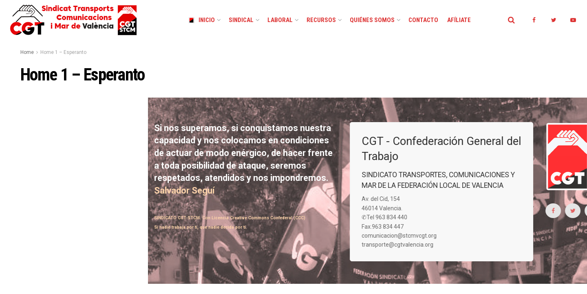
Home (27, 52)
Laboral (280, 20)
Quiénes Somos (372, 20)
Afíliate (459, 20)
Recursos (321, 20)
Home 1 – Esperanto (63, 52)
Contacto (423, 20)
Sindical (241, 20)
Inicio (201, 20)
